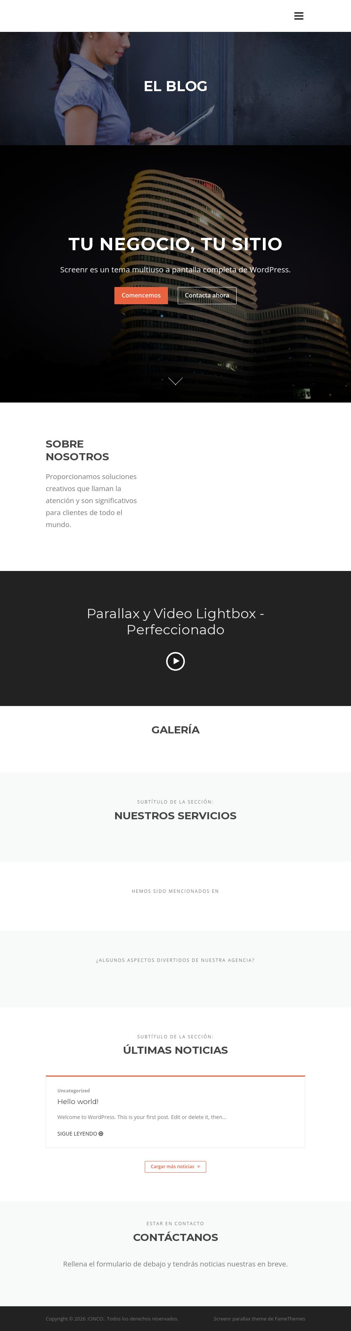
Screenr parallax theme (240, 1318)
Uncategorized (73, 1091)
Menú (298, 16)
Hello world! (78, 1101)
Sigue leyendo (80, 1133)
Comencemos (141, 295)
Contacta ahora (207, 295)
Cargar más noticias (175, 1166)
